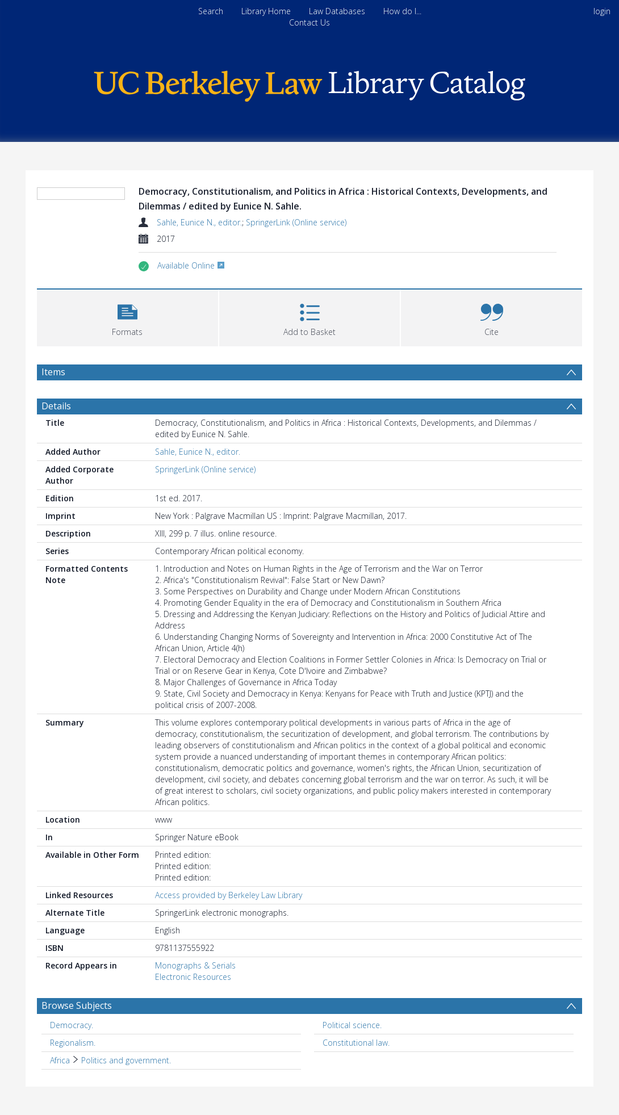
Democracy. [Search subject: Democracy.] (71, 1025)
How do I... (402, 11)
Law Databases (337, 11)
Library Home (266, 11)
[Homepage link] (309, 83)
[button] (127, 316)
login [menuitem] (601, 11)
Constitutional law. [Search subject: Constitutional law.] (356, 1042)
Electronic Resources (193, 976)
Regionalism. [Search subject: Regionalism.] (72, 1042)
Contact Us (309, 22)
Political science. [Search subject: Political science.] (352, 1025)
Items (53, 372)
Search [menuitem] (210, 11)
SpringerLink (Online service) (296, 222)
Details (56, 406)
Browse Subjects (76, 1005)
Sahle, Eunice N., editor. (199, 222)
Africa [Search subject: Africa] (60, 1060)
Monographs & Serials (195, 965)
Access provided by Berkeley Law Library (228, 895)
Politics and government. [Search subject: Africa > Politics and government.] (126, 1060)
